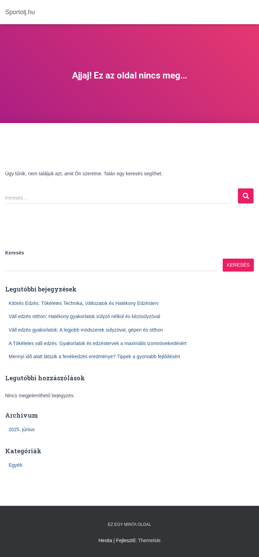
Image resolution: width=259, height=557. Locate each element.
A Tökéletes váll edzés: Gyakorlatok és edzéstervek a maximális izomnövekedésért (97, 343)
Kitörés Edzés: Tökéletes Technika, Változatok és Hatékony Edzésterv (84, 303)
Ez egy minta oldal (129, 524)
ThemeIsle (149, 540)
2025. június (22, 429)
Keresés (14, 253)
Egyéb (15, 465)
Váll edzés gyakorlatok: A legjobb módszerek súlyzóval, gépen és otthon (86, 330)
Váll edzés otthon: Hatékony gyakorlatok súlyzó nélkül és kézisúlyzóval (84, 316)
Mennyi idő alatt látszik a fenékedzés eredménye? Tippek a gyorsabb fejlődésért (94, 356)
